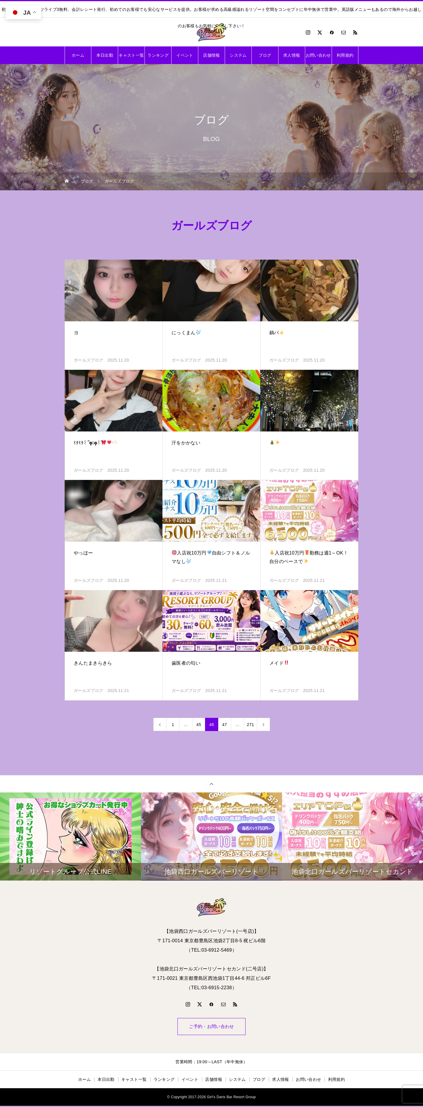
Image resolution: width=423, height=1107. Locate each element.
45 (198, 724)
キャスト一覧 (131, 55)
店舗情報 (211, 55)
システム (238, 55)
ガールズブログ (88, 360)
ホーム (78, 55)
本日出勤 (104, 55)
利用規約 (345, 55)
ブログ (264, 55)
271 (250, 724)
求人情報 (291, 55)
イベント (184, 55)
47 (224, 724)
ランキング (158, 55)
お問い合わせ (318, 55)
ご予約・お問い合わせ (211, 1026)
